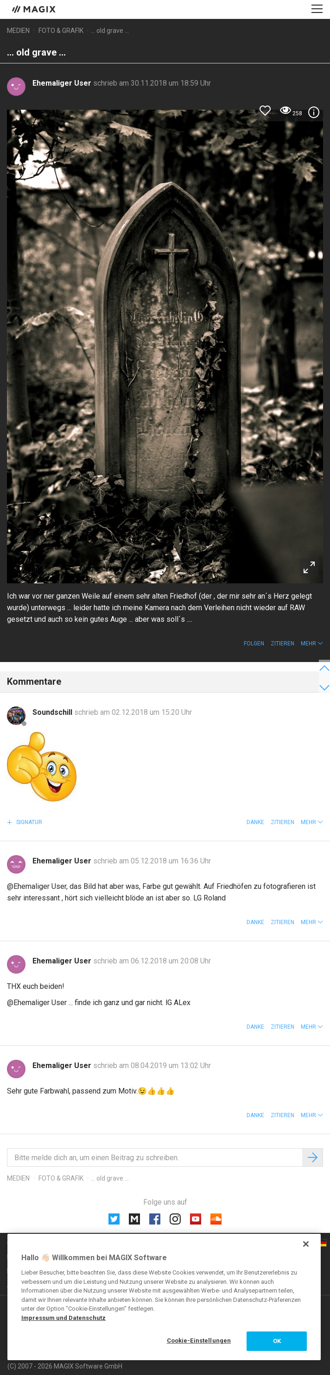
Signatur (28, 822)
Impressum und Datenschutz (63, 1317)
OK (277, 1341)
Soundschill (53, 712)
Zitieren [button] (282, 643)
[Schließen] (306, 1244)
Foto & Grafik (60, 30)
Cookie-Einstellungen (199, 1340)
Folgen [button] (254, 643)
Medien (18, 30)
